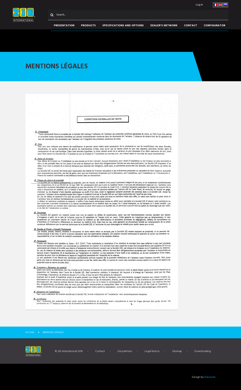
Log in (199, 5)
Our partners (124, 351)
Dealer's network (163, 25)
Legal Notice (152, 351)
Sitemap (177, 351)
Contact (190, 25)
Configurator (214, 25)
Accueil (30, 332)
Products (88, 25)
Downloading (202, 351)
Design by (204, 377)
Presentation (64, 25)
